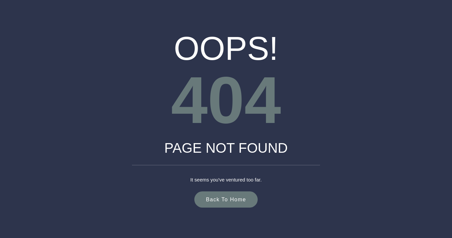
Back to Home (226, 199)
